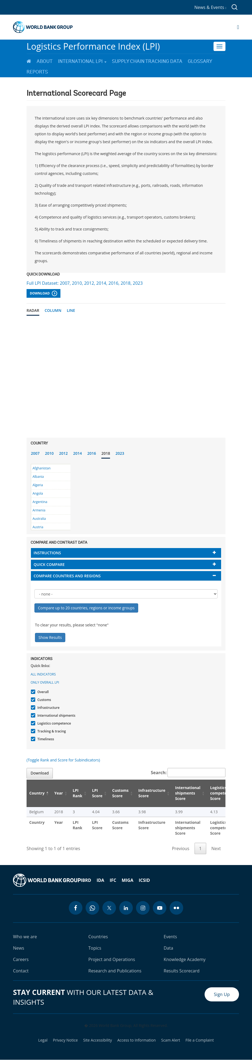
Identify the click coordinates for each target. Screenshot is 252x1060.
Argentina (40, 501)
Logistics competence (53, 723)
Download (43, 293)
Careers (21, 959)
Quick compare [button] (49, 564)
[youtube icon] (159, 908)
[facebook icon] (75, 908)
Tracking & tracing (51, 731)
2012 (63, 453)
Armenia (39, 510)
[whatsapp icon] (92, 908)
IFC (113, 880)
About (45, 61)
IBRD (86, 880)
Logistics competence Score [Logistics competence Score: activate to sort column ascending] (222, 793)
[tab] (126, 553)
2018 (105, 453)
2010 (49, 453)
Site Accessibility (97, 1040)
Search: (188, 772)
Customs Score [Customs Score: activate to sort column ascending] (120, 793)
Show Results (50, 637)
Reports (37, 72)
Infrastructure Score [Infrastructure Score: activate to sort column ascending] (152, 793)
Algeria (38, 485)
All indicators (43, 674)
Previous (180, 848)
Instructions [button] (47, 553)
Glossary (200, 61)
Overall (42, 692)
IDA (100, 880)
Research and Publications (114, 971)
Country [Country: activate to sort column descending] (36, 793)
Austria (38, 527)
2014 (77, 453)
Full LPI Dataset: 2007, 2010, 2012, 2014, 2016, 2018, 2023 (85, 283)
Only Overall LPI (45, 682)
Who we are (25, 937)
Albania (38, 476)
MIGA (127, 880)
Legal (42, 1040)
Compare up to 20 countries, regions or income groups (86, 607)
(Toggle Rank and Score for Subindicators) (63, 760)
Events (170, 937)
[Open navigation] (238, 27)
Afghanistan (42, 468)
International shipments (55, 715)
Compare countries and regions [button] (67, 576)
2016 (91, 453)
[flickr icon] (176, 908)
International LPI (82, 61)
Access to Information (136, 1040)
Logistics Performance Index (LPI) (93, 46)
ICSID (144, 880)
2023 (119, 453)
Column (53, 310)
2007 (35, 453)
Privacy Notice (65, 1040)
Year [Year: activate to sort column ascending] (58, 793)
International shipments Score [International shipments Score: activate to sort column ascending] (187, 793)
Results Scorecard (181, 971)
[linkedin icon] (126, 908)
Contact (20, 971)
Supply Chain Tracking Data (147, 61)
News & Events (210, 7)
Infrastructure (48, 707)
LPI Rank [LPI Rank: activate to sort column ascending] (77, 793)
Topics (94, 948)
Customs (43, 699)
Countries (98, 937)
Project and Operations (111, 959)
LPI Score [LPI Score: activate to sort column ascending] (97, 793)
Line (71, 310)
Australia (39, 518)
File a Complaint (199, 1040)
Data (168, 948)
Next (216, 848)
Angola (38, 493)
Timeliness (45, 739)
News (18, 948)
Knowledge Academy (185, 959)
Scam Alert (170, 1040)
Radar (33, 310)
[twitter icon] (109, 908)
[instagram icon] (143, 908)
